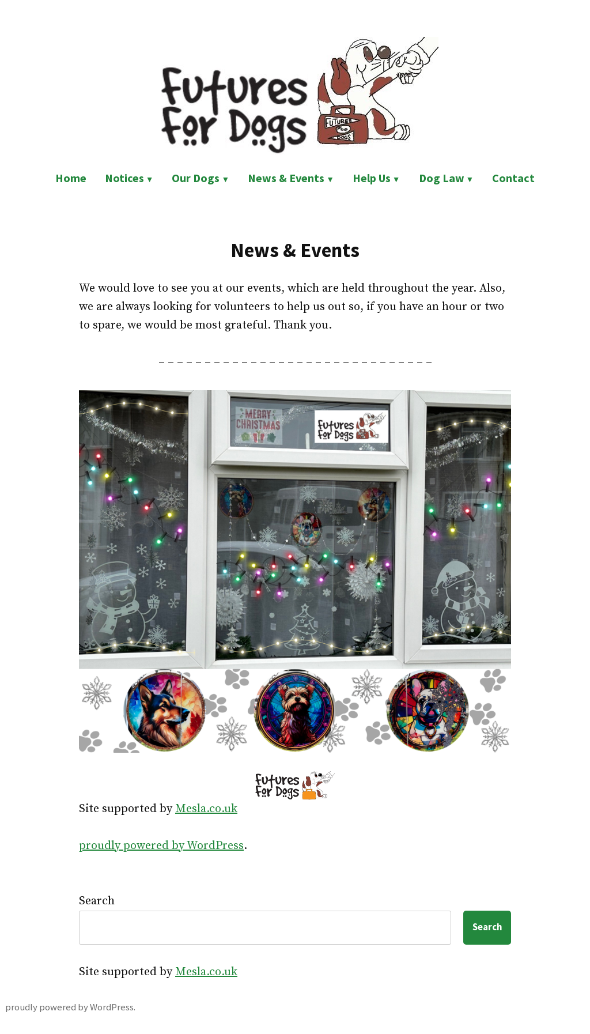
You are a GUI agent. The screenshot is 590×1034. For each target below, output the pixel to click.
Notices (124, 178)
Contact (513, 178)
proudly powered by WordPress (161, 846)
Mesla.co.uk (206, 809)
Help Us (372, 178)
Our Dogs (196, 178)
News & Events (286, 178)
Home (70, 178)
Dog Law (441, 178)
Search (97, 901)
